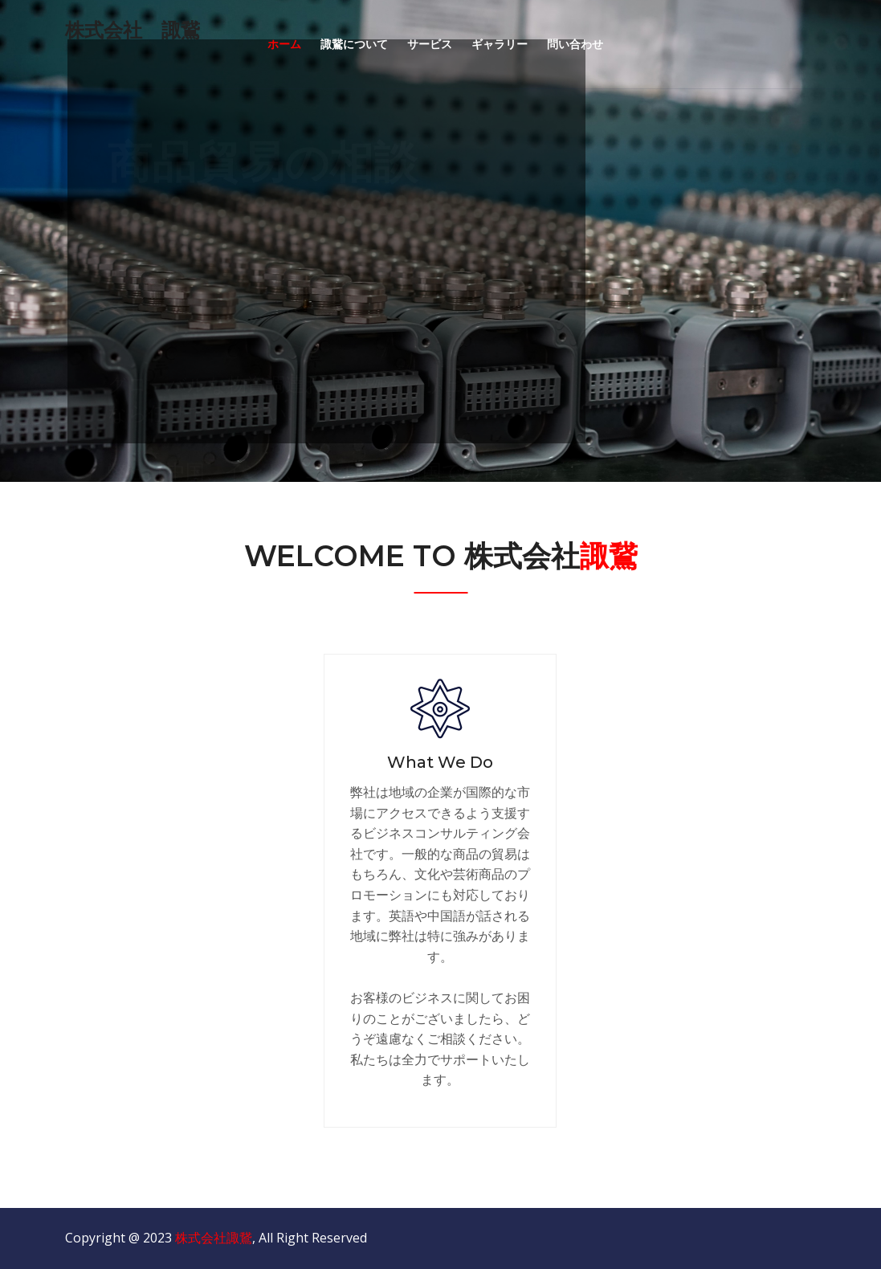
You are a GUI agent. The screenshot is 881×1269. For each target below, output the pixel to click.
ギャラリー (499, 44)
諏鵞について (354, 44)
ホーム (284, 44)
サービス (429, 44)
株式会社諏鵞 (213, 1238)
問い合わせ (575, 44)
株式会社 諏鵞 (132, 30)
